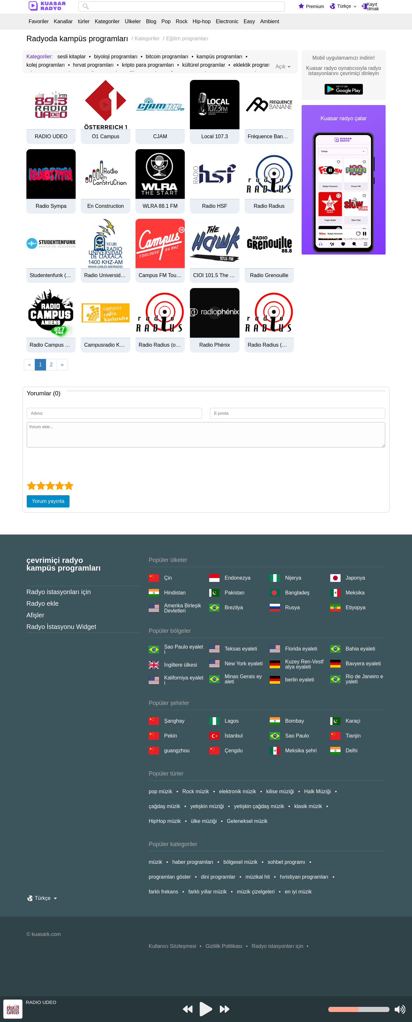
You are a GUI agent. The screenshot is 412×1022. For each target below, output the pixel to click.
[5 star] (68, 485)
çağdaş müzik (164, 806)
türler (83, 21)
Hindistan (175, 592)
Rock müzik (196, 791)
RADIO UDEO (51, 136)
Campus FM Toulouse (160, 275)
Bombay (294, 721)
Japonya (355, 578)
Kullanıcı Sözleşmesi (172, 946)
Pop (166, 21)
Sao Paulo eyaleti (183, 649)
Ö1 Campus (105, 136)
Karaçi (353, 721)
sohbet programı (286, 862)
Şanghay (174, 721)
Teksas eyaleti (241, 648)
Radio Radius (269, 206)
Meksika (355, 592)
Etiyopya (355, 607)
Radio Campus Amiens (51, 345)
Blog (151, 21)
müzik (155, 862)
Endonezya (237, 578)
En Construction (105, 206)
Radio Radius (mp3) (269, 345)
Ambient (269, 21)
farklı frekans (163, 891)
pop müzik (160, 791)
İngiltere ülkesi (180, 665)
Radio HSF (214, 206)
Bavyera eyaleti (363, 663)
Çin (168, 578)
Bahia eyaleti (360, 648)
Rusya (292, 607)
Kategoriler (107, 21)
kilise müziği (280, 791)
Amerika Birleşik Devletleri (182, 608)
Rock (181, 21)
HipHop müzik (165, 821)
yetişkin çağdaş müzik (259, 806)
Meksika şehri (301, 750)
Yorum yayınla (48, 501)
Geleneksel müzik (247, 821)
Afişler (35, 615)
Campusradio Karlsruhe (105, 345)
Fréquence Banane (269, 136)
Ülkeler (133, 21)
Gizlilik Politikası (224, 946)
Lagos (232, 721)
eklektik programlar (255, 65)
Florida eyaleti (301, 648)
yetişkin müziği (207, 806)
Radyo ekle (42, 603)
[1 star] (31, 485)
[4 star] (59, 485)
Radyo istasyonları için (58, 591)
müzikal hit (258, 877)
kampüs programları (219, 56)
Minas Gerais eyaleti (243, 679)
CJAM (160, 136)
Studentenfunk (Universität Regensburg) (51, 275)
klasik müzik (308, 806)
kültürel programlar (203, 65)
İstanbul (234, 735)
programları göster (170, 877)
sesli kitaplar (71, 56)
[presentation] (76, 463)
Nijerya (293, 578)
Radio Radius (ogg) (160, 345)
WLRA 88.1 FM (160, 206)
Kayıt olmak (373, 6)
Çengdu (234, 750)
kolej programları (45, 65)
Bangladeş (297, 592)
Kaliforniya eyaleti (183, 680)
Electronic (227, 21)
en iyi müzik (298, 891)
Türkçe (344, 6)
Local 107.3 (214, 136)
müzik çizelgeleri (256, 891)
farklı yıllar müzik (207, 891)
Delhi (351, 750)
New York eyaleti (244, 663)
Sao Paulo (297, 735)
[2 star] (40, 485)
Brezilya (234, 607)
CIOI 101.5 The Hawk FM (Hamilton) (214, 275)
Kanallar (63, 21)
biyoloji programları (115, 56)
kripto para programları (148, 65)
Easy (249, 21)
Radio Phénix (214, 345)
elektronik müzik (237, 791)
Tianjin (353, 735)
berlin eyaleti (299, 679)
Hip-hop (202, 21)
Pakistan (234, 592)
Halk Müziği (317, 791)
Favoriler (39, 21)
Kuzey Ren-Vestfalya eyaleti (304, 664)
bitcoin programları (167, 56)
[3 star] (50, 485)
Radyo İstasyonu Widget (61, 626)
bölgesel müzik (240, 862)
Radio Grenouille (269, 275)
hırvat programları (93, 65)
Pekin (170, 735)
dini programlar (218, 877)
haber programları (192, 862)
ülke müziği (204, 821)
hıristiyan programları (304, 877)
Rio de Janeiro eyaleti (364, 679)
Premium (315, 6)
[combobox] (181, 6)
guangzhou (177, 750)
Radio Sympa (51, 206)
